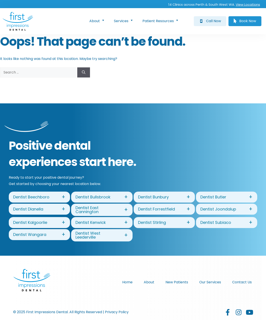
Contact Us (242, 282)
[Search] (83, 72)
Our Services (210, 282)
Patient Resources (161, 20)
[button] (210, 21)
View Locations (247, 4)
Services (124, 20)
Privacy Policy (117, 312)
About (98, 20)
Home (127, 282)
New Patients (176, 282)
